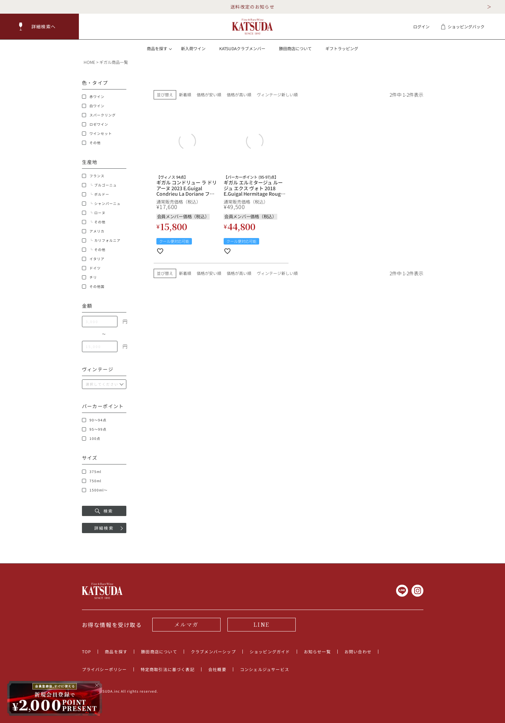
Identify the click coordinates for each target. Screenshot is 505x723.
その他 (91, 143)
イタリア (93, 259)
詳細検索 (104, 528)
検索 (104, 511)
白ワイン (93, 106)
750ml (91, 481)
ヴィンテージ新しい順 (277, 94)
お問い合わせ (358, 651)
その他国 (93, 286)
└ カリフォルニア (101, 240)
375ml (91, 472)
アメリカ (93, 231)
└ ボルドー (95, 194)
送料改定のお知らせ (252, 6)
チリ (89, 277)
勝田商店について (295, 48)
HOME (89, 62)
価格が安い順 (209, 94)
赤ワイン (93, 97)
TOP (87, 651)
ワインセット (97, 133)
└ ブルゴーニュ (99, 185)
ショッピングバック (462, 26)
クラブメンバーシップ (213, 651)
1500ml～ (95, 490)
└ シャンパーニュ (101, 203)
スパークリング (99, 115)
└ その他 (94, 222)
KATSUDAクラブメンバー (242, 48)
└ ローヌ (94, 213)
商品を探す (116, 651)
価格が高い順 (239, 94)
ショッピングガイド (270, 651)
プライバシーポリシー (104, 669)
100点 (91, 438)
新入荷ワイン (193, 48)
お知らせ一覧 (317, 651)
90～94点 (94, 420)
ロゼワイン (95, 124)
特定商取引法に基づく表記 (168, 669)
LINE (261, 624)
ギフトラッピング (341, 48)
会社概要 (217, 669)
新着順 (185, 94)
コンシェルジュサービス (264, 669)
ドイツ (91, 268)
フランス (93, 176)
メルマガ (186, 624)
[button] (39, 26)
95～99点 (94, 429)
